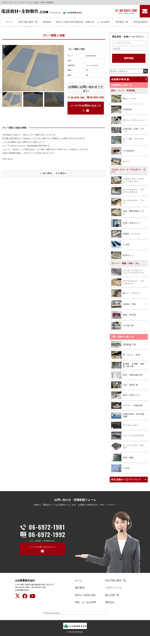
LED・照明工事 (124, 384)
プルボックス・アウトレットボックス (127, 180)
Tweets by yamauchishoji (52, 613)
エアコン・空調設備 (126, 405)
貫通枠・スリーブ (125, 234)
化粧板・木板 (123, 304)
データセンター (124, 425)
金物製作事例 (120, 79)
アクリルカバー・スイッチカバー (127, 282)
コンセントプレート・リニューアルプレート (127, 271)
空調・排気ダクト (125, 223)
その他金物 (122, 151)
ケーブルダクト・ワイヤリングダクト (127, 191)
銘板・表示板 (123, 315)
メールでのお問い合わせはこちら (42, 547)
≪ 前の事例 (46, 173)
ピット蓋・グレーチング (127, 140)
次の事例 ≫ (62, 173)
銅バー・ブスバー (125, 293)
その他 (120, 244)
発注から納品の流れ (65, 22)
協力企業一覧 (112, 595)
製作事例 (47, 22)
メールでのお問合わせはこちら (85, 108)
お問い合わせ (7, 159)
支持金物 (121, 109)
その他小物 (122, 325)
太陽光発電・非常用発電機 (127, 415)
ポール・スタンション (127, 120)
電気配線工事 (123, 344)
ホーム (9, 22)
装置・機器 (122, 457)
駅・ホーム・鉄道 (125, 355)
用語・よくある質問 (85, 602)
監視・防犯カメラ (125, 395)
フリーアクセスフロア (127, 435)
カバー (120, 161)
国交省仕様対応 (140, 22)
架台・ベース (123, 99)
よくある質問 (103, 22)
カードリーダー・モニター (127, 446)
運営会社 (109, 602)
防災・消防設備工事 (126, 375)
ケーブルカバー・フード (127, 201)
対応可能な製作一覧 (28, 22)
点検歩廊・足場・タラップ (127, 130)
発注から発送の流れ (85, 595)
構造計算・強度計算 (84, 22)
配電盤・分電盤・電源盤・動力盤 (127, 365)
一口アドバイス (113, 587)
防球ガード (122, 255)
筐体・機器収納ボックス (127, 212)
